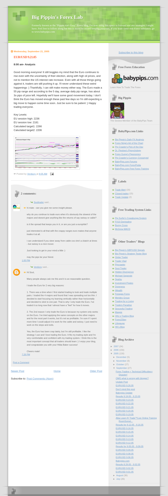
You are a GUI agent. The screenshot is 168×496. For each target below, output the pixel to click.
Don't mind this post (125, 389)
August (120, 475)
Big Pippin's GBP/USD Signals (130, 250)
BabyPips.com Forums (126, 161)
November (121, 361)
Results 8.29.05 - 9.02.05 (128, 464)
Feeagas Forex (122, 294)
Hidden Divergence (124, 272)
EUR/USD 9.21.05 (125, 407)
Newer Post (17, 371)
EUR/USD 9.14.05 (125, 435)
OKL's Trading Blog (124, 316)
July (118, 479)
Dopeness (120, 286)
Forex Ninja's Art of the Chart (129, 143)
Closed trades (122, 193)
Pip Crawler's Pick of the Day (129, 147)
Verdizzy (38, 267)
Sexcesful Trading (123, 308)
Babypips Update (124, 393)
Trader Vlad (120, 261)
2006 (116, 350)
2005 (116, 353)
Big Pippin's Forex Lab (57, 17)
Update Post (122, 382)
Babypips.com (123, 461)
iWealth (118, 290)
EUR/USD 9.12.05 (125, 443)
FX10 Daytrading (123, 222)
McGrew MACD (122, 229)
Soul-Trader (121, 268)
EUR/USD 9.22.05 (125, 403)
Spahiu (118, 279)
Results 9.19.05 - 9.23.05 (128, 396)
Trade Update (121, 197)
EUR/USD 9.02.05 (125, 468)
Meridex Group (122, 298)
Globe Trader (121, 257)
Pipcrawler (120, 264)
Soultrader (39, 202)
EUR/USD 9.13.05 (125, 439)
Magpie (118, 312)
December (121, 357)
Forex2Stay (120, 319)
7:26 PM (26, 354)
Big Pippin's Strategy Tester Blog (131, 253)
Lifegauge (120, 323)
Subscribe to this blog (131, 52)
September (122, 368)
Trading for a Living (124, 301)
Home (57, 371)
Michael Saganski (123, 275)
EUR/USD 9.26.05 (125, 385)
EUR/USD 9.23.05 (125, 400)
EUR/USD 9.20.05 (125, 411)
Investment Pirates (124, 283)
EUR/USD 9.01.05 (125, 472)
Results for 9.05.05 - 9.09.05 (129, 446)
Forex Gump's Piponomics (128, 154)
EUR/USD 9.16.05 (125, 428)
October (120, 364)
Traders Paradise (123, 305)
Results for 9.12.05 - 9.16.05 (129, 425)
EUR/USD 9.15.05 (125, 432)
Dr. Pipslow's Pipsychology (128, 150)
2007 (116, 346)
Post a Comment (21, 362)
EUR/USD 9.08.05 (125, 454)
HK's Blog (120, 327)
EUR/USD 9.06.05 (125, 457)
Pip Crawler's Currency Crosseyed (131, 158)
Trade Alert (120, 190)
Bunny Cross (121, 225)
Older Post (96, 371)
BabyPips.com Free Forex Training (132, 169)
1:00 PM (26, 260)
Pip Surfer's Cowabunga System (131, 218)
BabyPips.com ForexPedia (128, 165)
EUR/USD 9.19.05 (125, 414)
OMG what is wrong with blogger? (132, 378)
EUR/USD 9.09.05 (125, 450)
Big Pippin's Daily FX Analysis (129, 139)
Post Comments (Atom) (40, 378)
